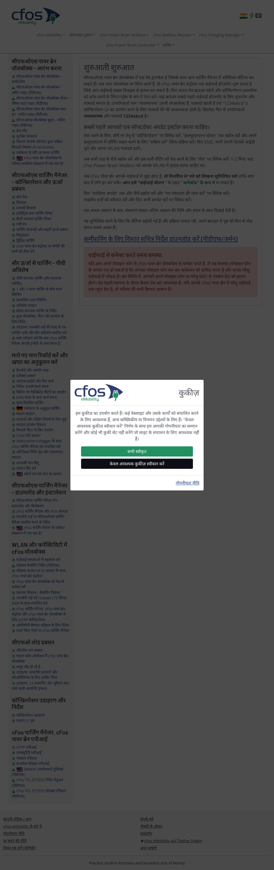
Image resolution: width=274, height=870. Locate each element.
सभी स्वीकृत (136, 451)
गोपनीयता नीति (187, 483)
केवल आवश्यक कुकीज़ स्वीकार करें (137, 464)
